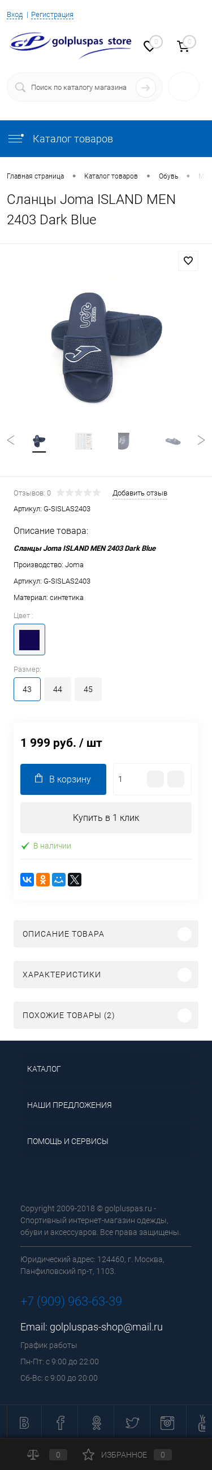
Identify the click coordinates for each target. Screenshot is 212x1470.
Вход (15, 14)
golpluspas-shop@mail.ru (106, 1327)
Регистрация (52, 14)
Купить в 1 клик (106, 817)
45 (88, 689)
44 (57, 689)
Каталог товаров (60, 139)
